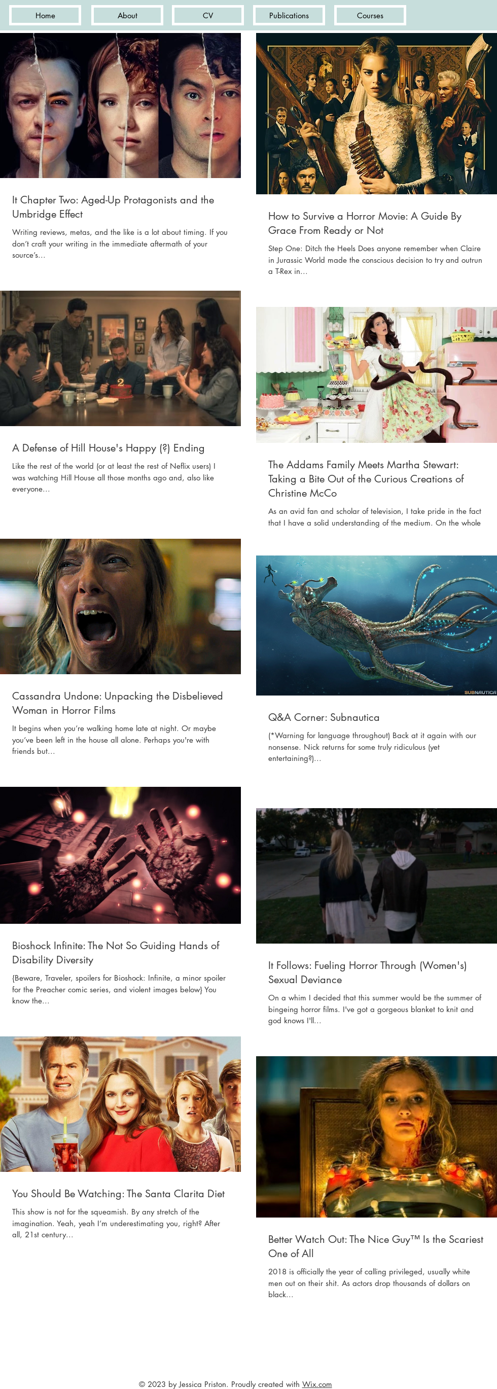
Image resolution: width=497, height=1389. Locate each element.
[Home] (45, 15)
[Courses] (370, 15)
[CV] (208, 15)
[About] (127, 15)
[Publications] (289, 15)
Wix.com (317, 1384)
